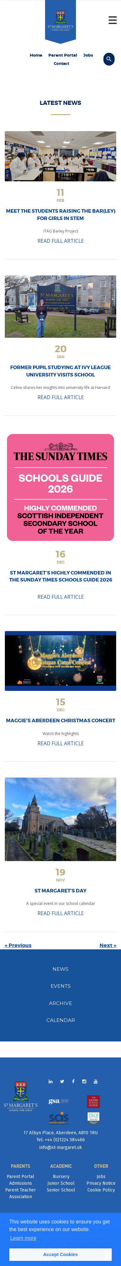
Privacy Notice (101, 1183)
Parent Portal (62, 55)
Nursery (61, 1176)
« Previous (18, 945)
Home (36, 55)
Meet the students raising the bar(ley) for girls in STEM (60, 215)
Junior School (61, 1183)
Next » (108, 945)
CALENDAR (60, 1020)
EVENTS (61, 986)
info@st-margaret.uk (60, 1147)
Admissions (20, 1183)
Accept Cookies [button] (60, 1254)
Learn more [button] (23, 1238)
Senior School (61, 1190)
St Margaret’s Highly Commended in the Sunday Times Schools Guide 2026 (60, 576)
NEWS (60, 969)
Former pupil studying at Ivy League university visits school (60, 371)
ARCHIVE (60, 1003)
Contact (61, 63)
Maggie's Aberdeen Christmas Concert (60, 720)
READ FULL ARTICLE (60, 240)
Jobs (88, 55)
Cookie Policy (101, 1190)
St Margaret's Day (60, 891)
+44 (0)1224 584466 (64, 1140)
